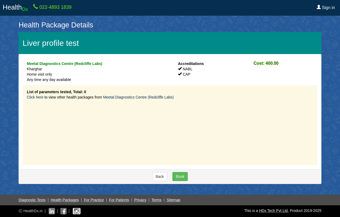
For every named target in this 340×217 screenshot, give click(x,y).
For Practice (94, 200)
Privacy (140, 200)
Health (15, 7)
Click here (35, 97)
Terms (156, 200)
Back (160, 176)
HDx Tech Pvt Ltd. (274, 210)
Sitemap (173, 200)
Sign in (326, 7)
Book (180, 176)
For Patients (119, 200)
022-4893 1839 (54, 7)
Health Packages (65, 200)
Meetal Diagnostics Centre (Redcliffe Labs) (138, 97)
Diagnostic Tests (32, 200)
